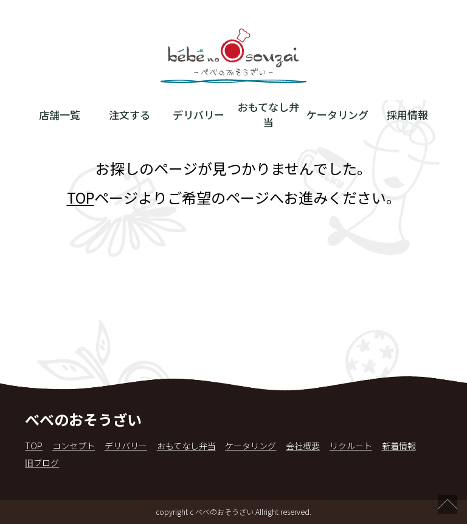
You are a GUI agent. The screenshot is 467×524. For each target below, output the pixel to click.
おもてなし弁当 (268, 114)
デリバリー (198, 114)
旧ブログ (42, 463)
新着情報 (399, 446)
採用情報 (407, 114)
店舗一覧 (59, 114)
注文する (129, 114)
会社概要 (303, 446)
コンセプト (73, 446)
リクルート (351, 446)
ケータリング (337, 114)
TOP (80, 197)
